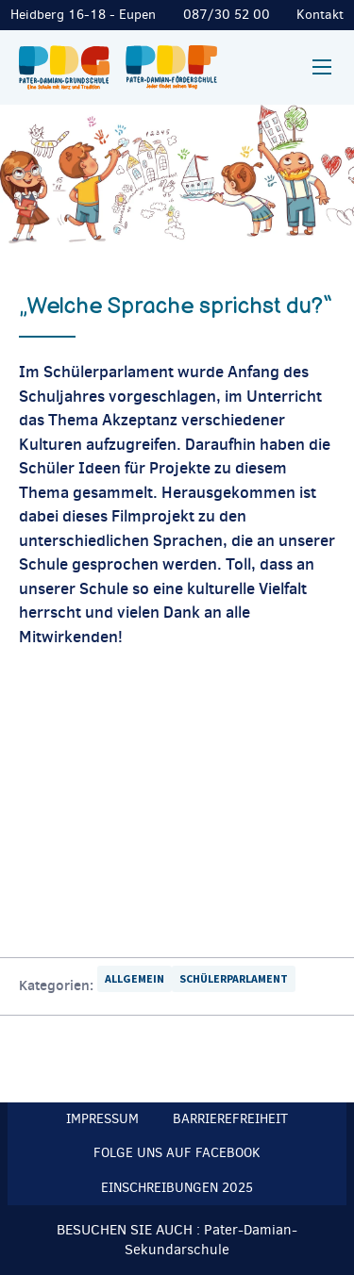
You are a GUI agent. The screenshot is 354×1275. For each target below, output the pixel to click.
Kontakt (320, 15)
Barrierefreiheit (230, 1119)
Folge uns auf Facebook (177, 1153)
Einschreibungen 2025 (177, 1188)
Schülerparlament (233, 978)
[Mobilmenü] (321, 67)
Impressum (102, 1119)
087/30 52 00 (226, 15)
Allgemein (134, 978)
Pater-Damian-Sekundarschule (211, 1239)
